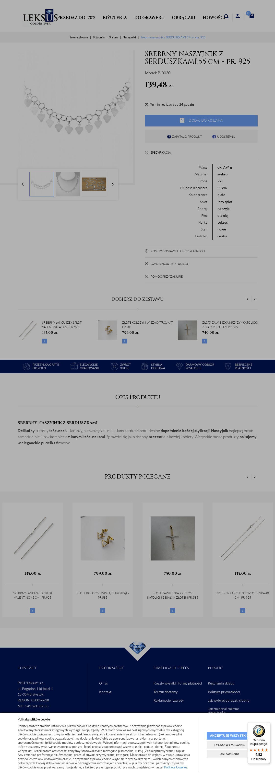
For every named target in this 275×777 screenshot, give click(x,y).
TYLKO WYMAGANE (229, 745)
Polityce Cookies (175, 767)
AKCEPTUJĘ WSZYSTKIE (229, 735)
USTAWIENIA (229, 754)
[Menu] (267, 725)
